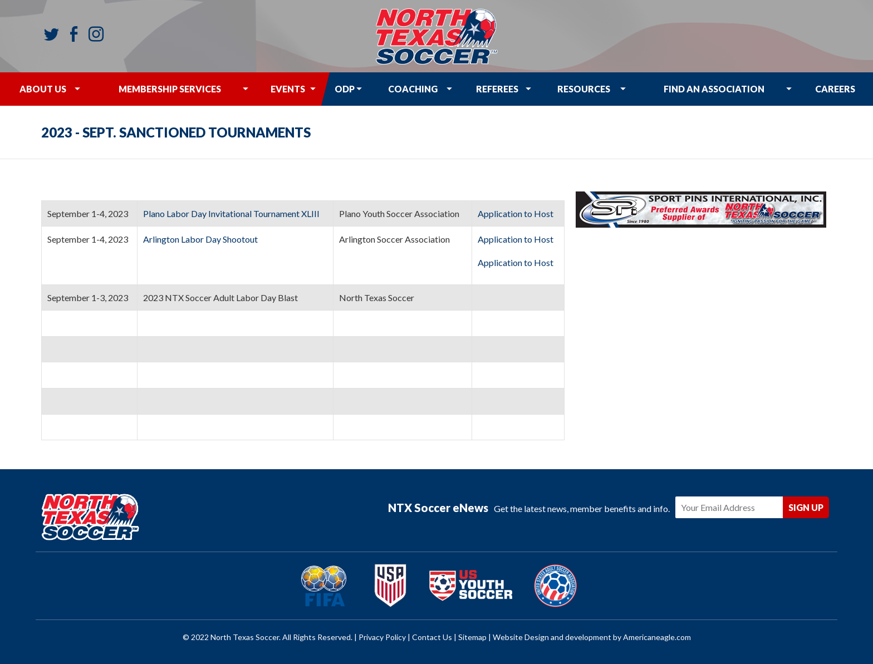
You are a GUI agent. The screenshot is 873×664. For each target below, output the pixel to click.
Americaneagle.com (657, 637)
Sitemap (472, 637)
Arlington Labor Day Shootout (201, 239)
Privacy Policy (382, 637)
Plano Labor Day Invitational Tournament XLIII (231, 213)
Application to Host (516, 213)
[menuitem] (43, 89)
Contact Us (432, 637)
